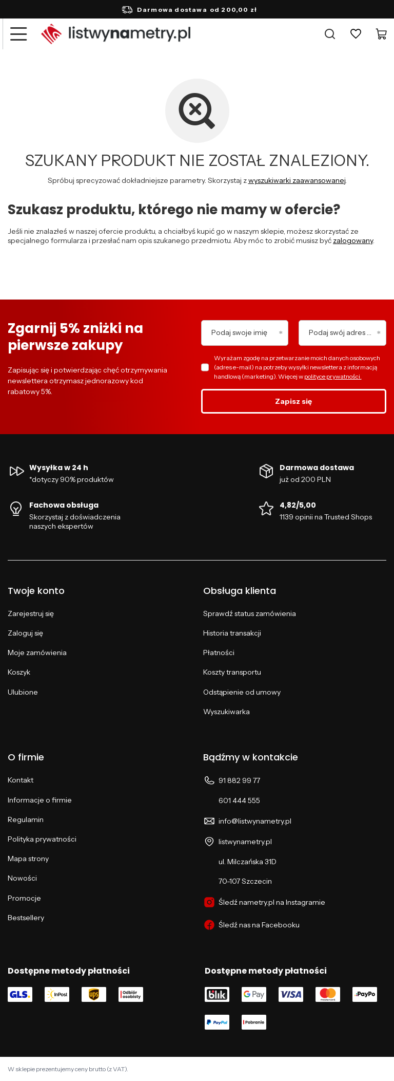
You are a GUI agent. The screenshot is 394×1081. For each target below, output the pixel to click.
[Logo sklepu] (115, 34)
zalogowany (353, 240)
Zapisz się (293, 401)
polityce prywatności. (333, 376)
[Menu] (18, 33)
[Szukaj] (330, 33)
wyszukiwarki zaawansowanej (296, 180)
